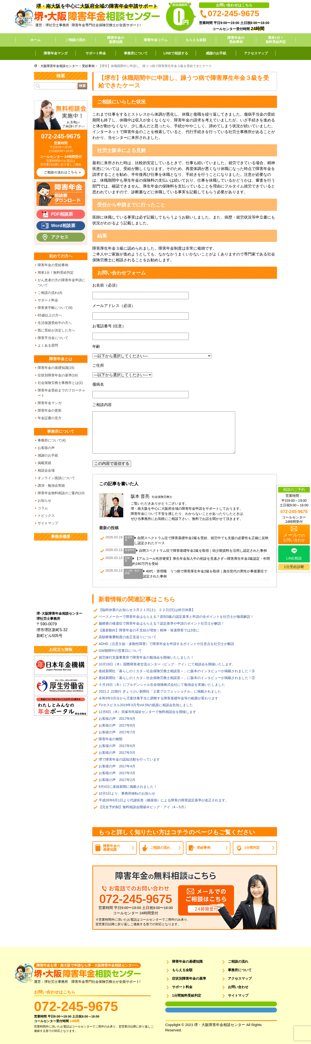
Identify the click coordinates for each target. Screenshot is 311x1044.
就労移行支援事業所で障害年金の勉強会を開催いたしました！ (146, 657)
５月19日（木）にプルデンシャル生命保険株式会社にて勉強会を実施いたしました (162, 685)
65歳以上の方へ (50, 315)
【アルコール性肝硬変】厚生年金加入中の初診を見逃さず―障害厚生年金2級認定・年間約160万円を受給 (201, 561)
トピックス (46, 516)
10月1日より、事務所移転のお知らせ (127, 793)
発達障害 (128, 538)
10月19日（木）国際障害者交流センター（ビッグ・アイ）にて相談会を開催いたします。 (167, 664)
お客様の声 (46, 448)
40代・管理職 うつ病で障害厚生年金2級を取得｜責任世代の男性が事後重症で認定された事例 (205, 573)
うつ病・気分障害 (132, 572)
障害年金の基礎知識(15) (56, 368)
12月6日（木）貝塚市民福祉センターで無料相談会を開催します (147, 712)
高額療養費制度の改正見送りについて (127, 637)
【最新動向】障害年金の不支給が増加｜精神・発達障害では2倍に (149, 630)
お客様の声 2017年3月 (117, 773)
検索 (82, 86)
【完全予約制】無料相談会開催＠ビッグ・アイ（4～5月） (143, 807)
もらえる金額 (196, 40)
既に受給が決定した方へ (56, 330)
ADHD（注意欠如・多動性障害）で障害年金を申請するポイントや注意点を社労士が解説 (166, 644)
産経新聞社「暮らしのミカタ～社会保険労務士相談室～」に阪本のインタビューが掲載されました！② (177, 678)
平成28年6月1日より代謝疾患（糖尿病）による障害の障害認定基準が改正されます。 (164, 800)
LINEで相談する (176, 53)
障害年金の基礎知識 (115, 40)
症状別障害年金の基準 (189, 978)
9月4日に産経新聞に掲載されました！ (128, 787)
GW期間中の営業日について (120, 651)
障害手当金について (53, 338)
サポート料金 (96, 53)
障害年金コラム (156, 40)
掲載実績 (44, 463)
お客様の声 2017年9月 (117, 719)
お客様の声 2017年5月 (117, 753)
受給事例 (203, 847)
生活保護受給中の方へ (55, 323)
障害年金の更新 (49, 410)
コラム (43, 508)
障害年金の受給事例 (235, 40)
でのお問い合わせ (294, 537)
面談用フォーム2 (175, 1010)
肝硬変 (127, 559)
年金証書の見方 (49, 418)
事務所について (136, 53)
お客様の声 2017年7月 (117, 732)
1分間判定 (252, 847)
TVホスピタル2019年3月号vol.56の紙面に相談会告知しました (146, 705)
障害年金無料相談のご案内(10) (61, 493)
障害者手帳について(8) (55, 308)
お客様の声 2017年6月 (117, 746)
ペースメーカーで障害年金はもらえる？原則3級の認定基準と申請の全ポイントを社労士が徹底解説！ (176, 617)
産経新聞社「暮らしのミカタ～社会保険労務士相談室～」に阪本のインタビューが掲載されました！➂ (177, 671)
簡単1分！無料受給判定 (276, 40)
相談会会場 (46, 470)
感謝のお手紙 (216, 53)
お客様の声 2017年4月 (117, 766)
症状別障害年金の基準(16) (58, 375)
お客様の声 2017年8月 (117, 725)
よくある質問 (48, 345)
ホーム (35, 40)
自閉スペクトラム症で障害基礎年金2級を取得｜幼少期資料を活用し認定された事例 (203, 550)
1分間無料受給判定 (186, 995)
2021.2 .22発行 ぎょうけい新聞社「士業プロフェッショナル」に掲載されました (160, 691)
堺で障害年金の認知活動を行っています (129, 759)
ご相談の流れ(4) (50, 293)
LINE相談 (294, 558)
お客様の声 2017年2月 (117, 780)
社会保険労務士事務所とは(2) (60, 383)
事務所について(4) (52, 440)
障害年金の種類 (110, 739)
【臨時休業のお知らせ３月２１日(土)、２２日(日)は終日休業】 (147, 610)
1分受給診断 (294, 567)
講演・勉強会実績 (51, 485)
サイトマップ (48, 523)
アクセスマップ (256, 53)
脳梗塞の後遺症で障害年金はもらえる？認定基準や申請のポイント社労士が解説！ (162, 623)
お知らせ (44, 500)
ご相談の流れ (75, 40)
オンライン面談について (56, 478)
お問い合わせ (238, 987)
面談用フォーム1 (175, 1003)
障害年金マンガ (56, 53)
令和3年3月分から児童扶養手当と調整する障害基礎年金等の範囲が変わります (158, 698)
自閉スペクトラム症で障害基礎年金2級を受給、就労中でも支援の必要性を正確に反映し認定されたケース (201, 540)
